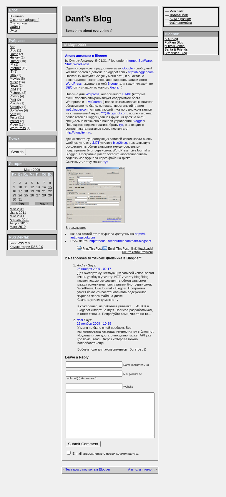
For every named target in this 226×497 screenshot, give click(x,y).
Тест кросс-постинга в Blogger (87, 478)
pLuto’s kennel (174, 46)
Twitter (14, 121)
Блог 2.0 (20, 243)
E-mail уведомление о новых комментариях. (105, 462)
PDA (13, 89)
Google (127, 68)
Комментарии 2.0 (26, 246)
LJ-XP (126, 94)
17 (20, 191)
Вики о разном (180, 19)
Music (14, 82)
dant (80, 320)
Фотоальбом (179, 15)
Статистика (18, 23)
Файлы (15, 27)
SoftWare (145, 60)
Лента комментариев (137, 252)
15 (50, 187)
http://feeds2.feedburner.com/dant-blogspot (120, 241)
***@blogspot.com (114, 113)
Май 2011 (17, 216)
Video (14, 124)
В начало (17, 16)
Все (12, 47)
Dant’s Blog (88, 18)
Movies (15, 78)
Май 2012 (17, 209)
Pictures (15, 92)
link (134, 248)
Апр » (44, 203)
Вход (13, 30)
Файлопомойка (181, 22)
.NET (95, 142)
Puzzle (14, 103)
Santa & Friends (176, 49)
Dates (14, 54)
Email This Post (118, 248)
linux (13, 75)
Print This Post (92, 248)
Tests (13, 117)
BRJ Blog (171, 39)
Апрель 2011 (19, 219)
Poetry (14, 96)
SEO (69, 87)
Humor (14, 61)
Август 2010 (19, 223)
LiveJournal (94, 102)
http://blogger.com (140, 72)
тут (121, 124)
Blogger (113, 83)
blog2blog (120, 142)
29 (50, 195)
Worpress (92, 94)
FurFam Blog (173, 42)
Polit (13, 99)
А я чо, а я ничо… (141, 478)
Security (15, 107)
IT (11, 71)
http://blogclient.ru (78, 132)
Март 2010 (18, 227)
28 (44, 195)
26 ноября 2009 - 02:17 (94, 269)
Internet (131, 60)
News (14, 85)
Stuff (68, 64)
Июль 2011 (18, 212)
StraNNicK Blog (175, 53)
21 (44, 191)
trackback (145, 248)
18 (26, 191)
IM (11, 64)
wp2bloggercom (77, 109)
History (15, 57)
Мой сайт (176, 11)
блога (114, 87)
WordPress (81, 64)
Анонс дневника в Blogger (86, 55)
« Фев (20, 203)
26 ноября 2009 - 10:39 (94, 323)
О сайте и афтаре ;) (24, 19)
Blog (13, 50)
